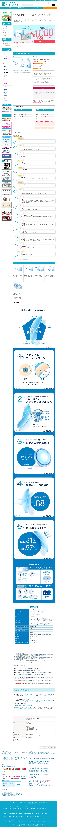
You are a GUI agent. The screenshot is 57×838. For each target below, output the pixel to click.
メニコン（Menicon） (38, 809)
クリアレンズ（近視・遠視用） (32, 14)
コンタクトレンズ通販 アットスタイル (13, 802)
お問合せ (32, 802)
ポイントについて (46, 63)
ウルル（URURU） (28, 813)
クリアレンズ (5, 26)
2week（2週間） (16, 806)
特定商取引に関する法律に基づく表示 (34, 803)
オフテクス (5, 98)
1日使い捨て (28, 720)
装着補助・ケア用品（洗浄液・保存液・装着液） (39, 808)
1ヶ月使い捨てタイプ (6, 45)
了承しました (39, 124)
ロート (5, 90)
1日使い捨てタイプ (6, 41)
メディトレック (5, 93)
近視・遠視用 (5, 808)
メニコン (5, 61)
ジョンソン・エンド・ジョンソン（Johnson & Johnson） (21, 72)
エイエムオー (5, 96)
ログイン (25, 259)
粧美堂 (5, 84)
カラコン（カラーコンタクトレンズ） (24, 808)
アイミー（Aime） (44, 813)
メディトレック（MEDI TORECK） (8, 816)
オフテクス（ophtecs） (20, 816)
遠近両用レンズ (5, 30)
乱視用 (10, 808)
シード (5, 58)
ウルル (5, 73)
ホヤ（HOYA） (37, 816)
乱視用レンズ (5, 28)
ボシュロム (5, 78)
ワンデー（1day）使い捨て (32, 15)
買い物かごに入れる (45, 128)
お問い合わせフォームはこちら (34, 783)
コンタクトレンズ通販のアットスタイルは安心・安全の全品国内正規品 (45, 0)
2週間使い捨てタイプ (6, 43)
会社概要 (35, 802)
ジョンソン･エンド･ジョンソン (7, 56)
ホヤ (5, 101)
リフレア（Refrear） (36, 813)
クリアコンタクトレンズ (24, 70)
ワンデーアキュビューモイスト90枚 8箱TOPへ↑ (47, 747)
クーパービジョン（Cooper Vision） (9, 813)
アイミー (5, 76)
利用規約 (18, 803)
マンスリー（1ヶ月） (24, 806)
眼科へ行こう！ (32, 771)
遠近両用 (14, 808)
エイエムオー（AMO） (29, 816)
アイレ (5, 87)
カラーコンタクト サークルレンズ (6, 33)
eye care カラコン (33, 774)
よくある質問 (40, 802)
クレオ (5, 53)
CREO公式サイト (45, 802)
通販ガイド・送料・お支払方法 (25, 802)
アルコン (5, 67)
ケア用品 (4, 35)
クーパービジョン (5, 64)
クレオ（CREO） (6, 809)
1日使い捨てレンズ (16, 70)
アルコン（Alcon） (20, 813)
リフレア (5, 70)
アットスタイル (23, 825)
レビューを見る (37, 68)
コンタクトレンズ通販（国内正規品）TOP (20, 14)
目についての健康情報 (33, 772)
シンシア (5, 81)
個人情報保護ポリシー (23, 803)
